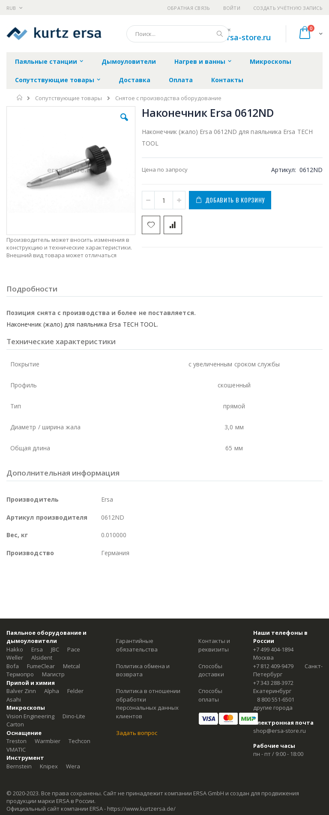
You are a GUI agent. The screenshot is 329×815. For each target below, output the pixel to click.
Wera (73, 766)
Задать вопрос (136, 733)
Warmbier (47, 741)
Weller (14, 657)
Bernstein (19, 766)
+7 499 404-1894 (273, 649)
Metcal (71, 666)
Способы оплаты (210, 695)
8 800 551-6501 (275, 699)
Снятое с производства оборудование (168, 98)
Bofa (12, 666)
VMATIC (16, 749)
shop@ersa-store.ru (234, 37)
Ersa (37, 649)
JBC (55, 649)
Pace (73, 649)
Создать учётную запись (288, 8)
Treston (16, 741)
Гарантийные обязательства (137, 645)
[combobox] (177, 33)
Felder (75, 691)
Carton (15, 724)
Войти (231, 8)
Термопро (20, 674)
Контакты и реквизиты (214, 645)
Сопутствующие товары (68, 98)
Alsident (41, 657)
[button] (124, 124)
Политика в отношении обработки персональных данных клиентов (148, 703)
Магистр (53, 674)
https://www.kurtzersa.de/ (141, 808)
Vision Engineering (30, 716)
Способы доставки (211, 670)
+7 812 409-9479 (273, 666)
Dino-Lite (74, 716)
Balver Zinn (21, 691)
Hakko (14, 649)
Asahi (13, 699)
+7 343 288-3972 (273, 683)
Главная (20, 97)
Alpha (51, 691)
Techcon (79, 741)
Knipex (49, 766)
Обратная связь (188, 8)
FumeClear (41, 666)
